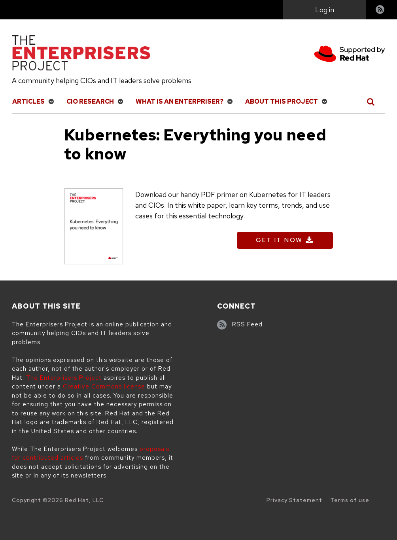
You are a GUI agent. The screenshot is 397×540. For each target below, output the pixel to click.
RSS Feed (247, 324)
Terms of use (349, 500)
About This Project (281, 101)
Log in (324, 9)
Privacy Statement (294, 500)
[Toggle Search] (371, 102)
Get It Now (279, 240)
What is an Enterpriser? (179, 101)
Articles (28, 101)
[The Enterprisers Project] (81, 54)
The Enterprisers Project (64, 378)
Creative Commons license (104, 386)
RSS (380, 10)
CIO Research (90, 101)
